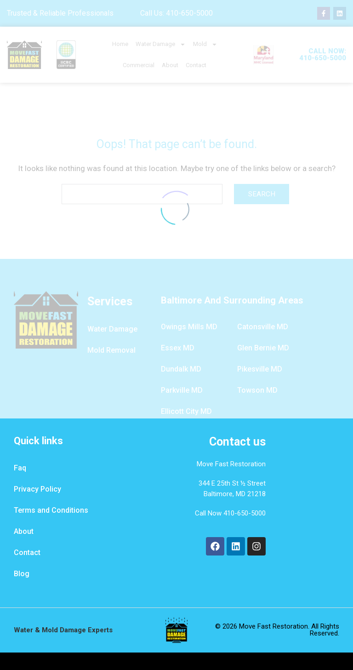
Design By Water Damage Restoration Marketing (176, 661)
